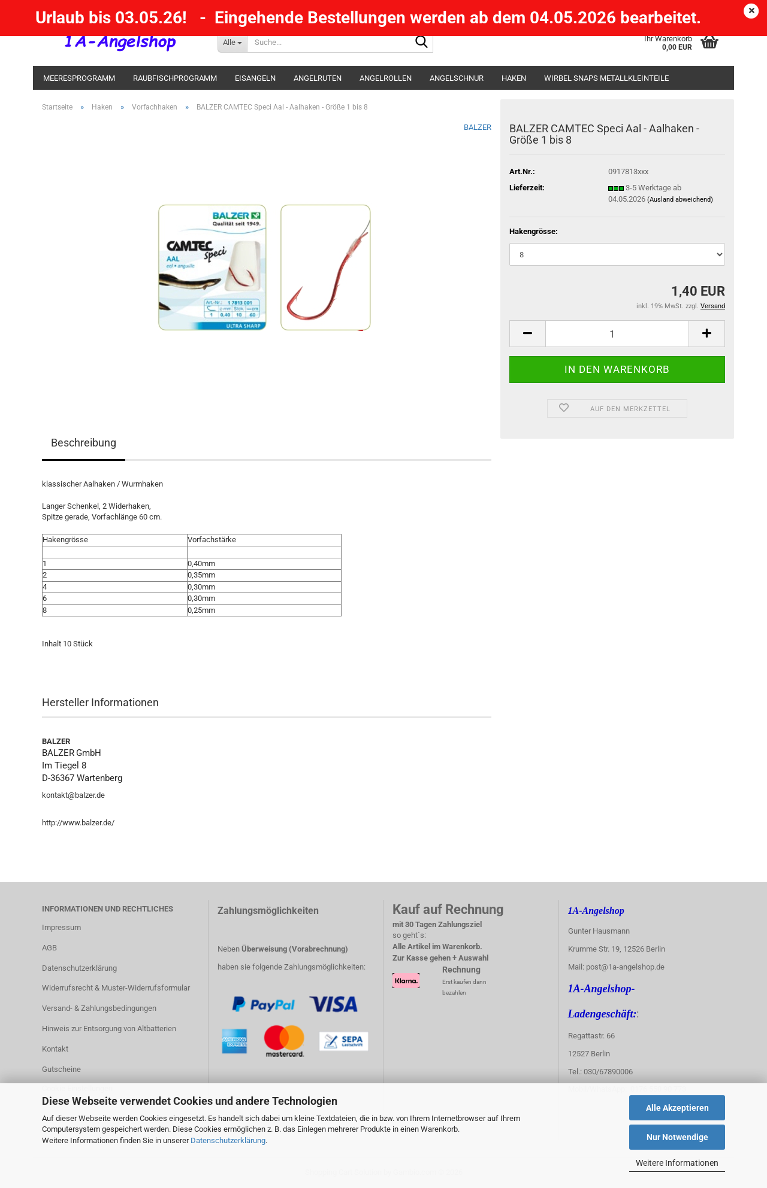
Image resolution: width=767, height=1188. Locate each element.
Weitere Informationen (677, 1163)
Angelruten (318, 78)
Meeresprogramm (79, 78)
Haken (514, 78)
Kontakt (55, 1048)
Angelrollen (386, 78)
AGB (49, 947)
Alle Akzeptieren (677, 1108)
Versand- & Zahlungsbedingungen (99, 1008)
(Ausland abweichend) (680, 199)
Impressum (61, 927)
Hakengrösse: (533, 231)
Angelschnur (457, 78)
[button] (527, 333)
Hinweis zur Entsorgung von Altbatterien (109, 1028)
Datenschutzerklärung (228, 1140)
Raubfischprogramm (175, 78)
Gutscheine (61, 1069)
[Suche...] (232, 42)
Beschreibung (83, 442)
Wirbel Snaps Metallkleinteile (606, 78)
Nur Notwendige (677, 1137)
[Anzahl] (617, 333)
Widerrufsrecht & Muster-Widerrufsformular (116, 987)
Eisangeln (255, 78)
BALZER (477, 127)
